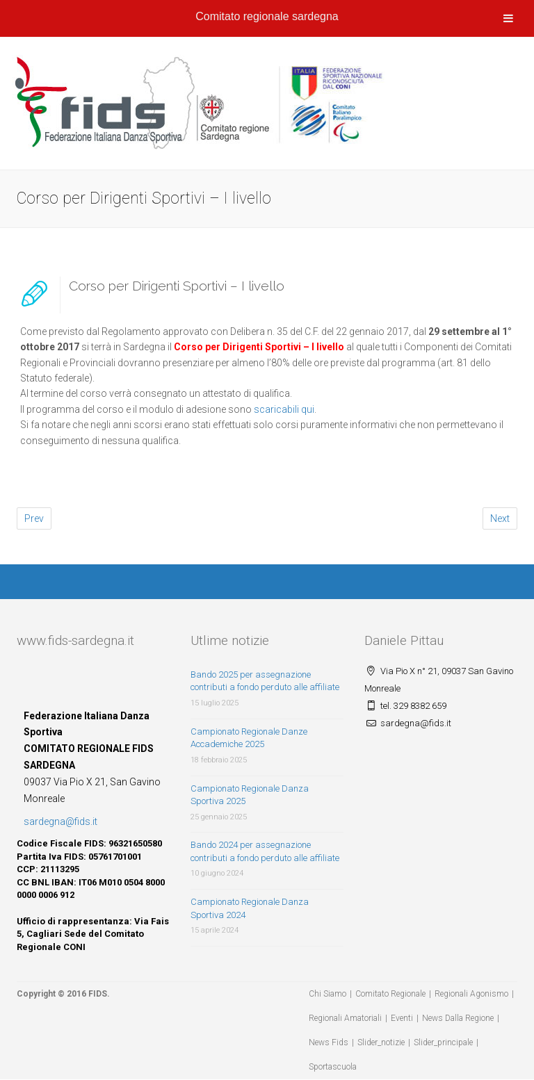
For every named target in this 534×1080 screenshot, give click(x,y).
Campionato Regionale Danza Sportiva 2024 (250, 908)
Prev (34, 518)
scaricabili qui (284, 409)
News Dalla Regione (458, 1018)
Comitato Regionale (390, 994)
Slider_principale (443, 1042)
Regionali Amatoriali (345, 1018)
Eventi (402, 1018)
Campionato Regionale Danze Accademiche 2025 (249, 738)
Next (500, 518)
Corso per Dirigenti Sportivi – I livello (176, 285)
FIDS (97, 994)
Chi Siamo (327, 994)
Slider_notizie (381, 1042)
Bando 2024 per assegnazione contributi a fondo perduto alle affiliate (265, 851)
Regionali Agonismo (471, 994)
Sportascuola (333, 1067)
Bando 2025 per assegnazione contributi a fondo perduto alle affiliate (265, 681)
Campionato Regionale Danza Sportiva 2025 (250, 795)
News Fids (328, 1042)
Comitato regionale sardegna (266, 16)
